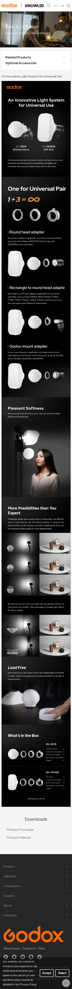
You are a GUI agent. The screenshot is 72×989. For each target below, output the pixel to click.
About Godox (11, 948)
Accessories (22, 33)
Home (8, 33)
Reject (62, 973)
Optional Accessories (36, 63)
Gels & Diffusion (40, 33)
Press (41, 948)
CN (55, 6)
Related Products (36, 57)
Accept (46, 973)
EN (62, 6)
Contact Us (29, 948)
